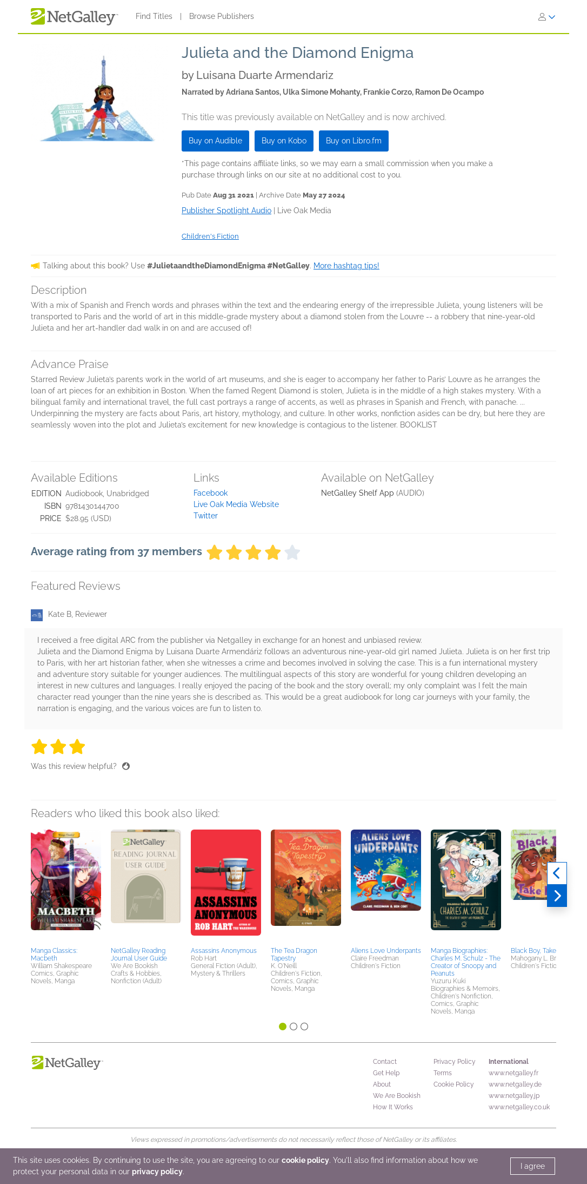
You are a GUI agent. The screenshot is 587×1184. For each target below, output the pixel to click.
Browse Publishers (221, 16)
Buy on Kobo (284, 140)
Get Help (386, 1073)
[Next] (557, 896)
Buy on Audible (215, 140)
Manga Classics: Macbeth (54, 954)
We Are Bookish (397, 1096)
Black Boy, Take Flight (542, 951)
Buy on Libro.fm (354, 140)
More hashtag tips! (346, 265)
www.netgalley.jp (514, 1096)
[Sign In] (547, 16)
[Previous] (557, 873)
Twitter (206, 515)
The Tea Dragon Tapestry (294, 954)
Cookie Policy (453, 1084)
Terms (442, 1073)
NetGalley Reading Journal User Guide (139, 954)
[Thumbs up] (126, 766)
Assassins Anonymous (224, 951)
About (382, 1084)
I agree (533, 1166)
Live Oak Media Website (236, 504)
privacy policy (157, 1171)
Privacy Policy (454, 1061)
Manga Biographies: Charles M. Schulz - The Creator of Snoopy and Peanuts (466, 962)
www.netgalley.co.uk (519, 1107)
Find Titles (154, 16)
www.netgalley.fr (513, 1073)
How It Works (393, 1107)
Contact (385, 1061)
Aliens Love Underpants (386, 951)
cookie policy (305, 1160)
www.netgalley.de (515, 1084)
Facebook (211, 493)
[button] (66, 886)
